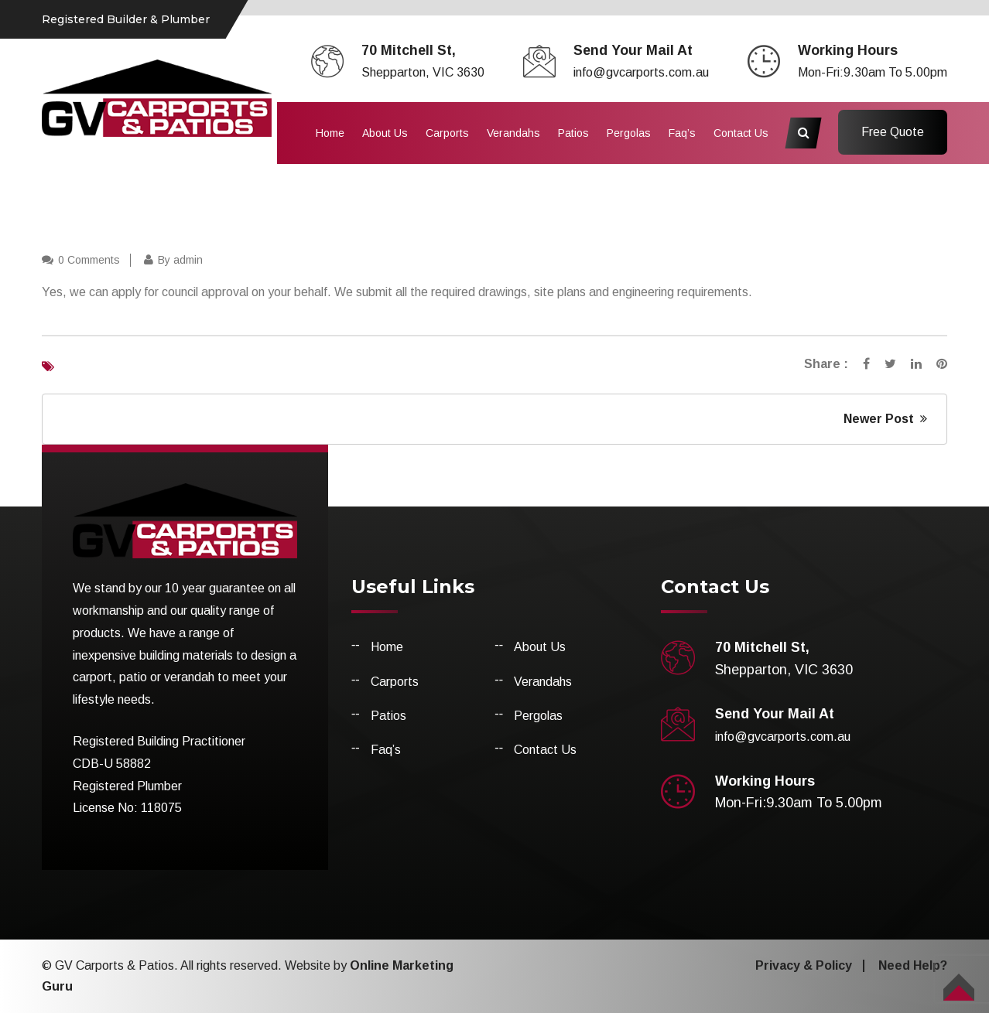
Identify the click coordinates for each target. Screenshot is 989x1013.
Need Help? (912, 965)
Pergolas (629, 133)
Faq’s (682, 133)
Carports (447, 133)
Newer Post (885, 418)
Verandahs (513, 133)
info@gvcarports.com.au (641, 72)
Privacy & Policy (803, 965)
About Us (385, 133)
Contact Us (741, 133)
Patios (573, 133)
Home (330, 133)
